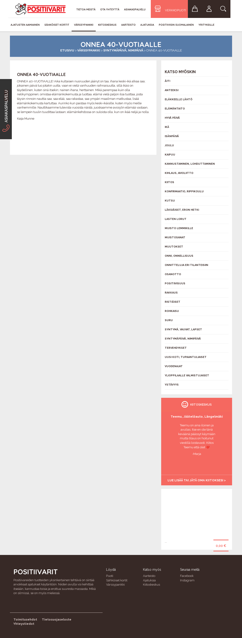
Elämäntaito (175, 108)
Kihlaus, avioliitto (179, 173)
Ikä (167, 127)
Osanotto (173, 274)
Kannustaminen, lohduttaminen (190, 163)
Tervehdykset (176, 347)
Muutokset (174, 246)
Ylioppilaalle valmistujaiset (187, 375)
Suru (169, 320)
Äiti (167, 81)
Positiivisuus (175, 283)
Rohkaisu (172, 311)
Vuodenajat (174, 366)
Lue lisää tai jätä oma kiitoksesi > (197, 480)
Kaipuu (170, 154)
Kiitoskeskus (107, 24)
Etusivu (67, 50)
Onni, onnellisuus (179, 255)
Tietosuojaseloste (56, 619)
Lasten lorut (175, 219)
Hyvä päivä (172, 117)
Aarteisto (128, 24)
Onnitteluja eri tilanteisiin (186, 265)
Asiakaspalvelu (135, 9)
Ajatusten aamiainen (25, 24)
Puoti (109, 576)
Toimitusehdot (25, 619)
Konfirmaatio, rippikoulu (184, 191)
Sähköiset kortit (56, 24)
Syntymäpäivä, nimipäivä (123, 50)
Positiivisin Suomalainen (176, 24)
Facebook (187, 576)
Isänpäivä (172, 136)
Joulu (169, 145)
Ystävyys (172, 384)
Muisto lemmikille (179, 228)
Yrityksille (206, 24)
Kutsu (170, 200)
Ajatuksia (147, 24)
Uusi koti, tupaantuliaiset (186, 357)
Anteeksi (171, 90)
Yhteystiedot (23, 623)
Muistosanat (175, 237)
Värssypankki (83, 24)
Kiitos (169, 182)
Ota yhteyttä (109, 9)
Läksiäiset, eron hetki (182, 209)
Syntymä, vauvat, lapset (183, 329)
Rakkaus (171, 292)
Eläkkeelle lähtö (178, 99)
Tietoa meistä (85, 9)
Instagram (187, 580)
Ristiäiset (172, 301)
